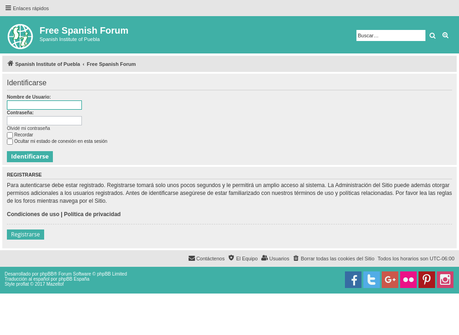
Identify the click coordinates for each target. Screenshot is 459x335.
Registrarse (25, 234)
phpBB (47, 273)
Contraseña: (20, 112)
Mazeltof (55, 284)
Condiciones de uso (33, 214)
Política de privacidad (92, 214)
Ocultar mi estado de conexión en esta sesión (57, 141)
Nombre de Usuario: (29, 97)
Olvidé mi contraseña (28, 128)
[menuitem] (333, 258)
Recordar (20, 134)
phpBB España (73, 279)
